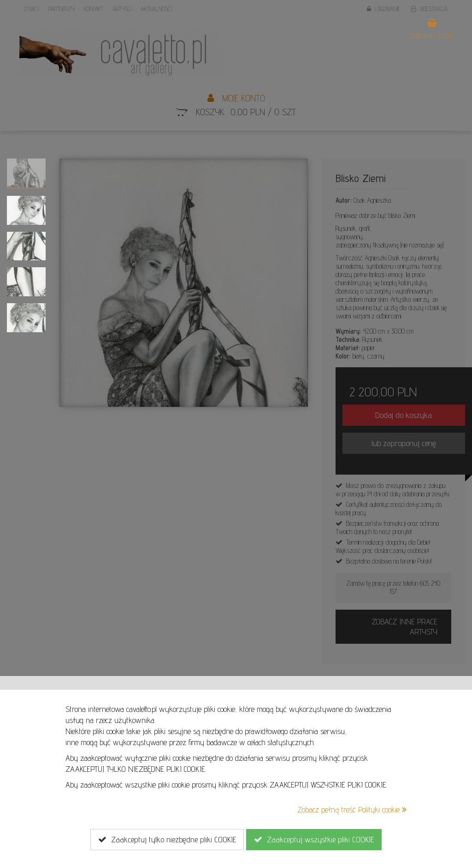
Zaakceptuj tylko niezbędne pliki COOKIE (167, 839)
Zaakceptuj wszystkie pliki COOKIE (314, 839)
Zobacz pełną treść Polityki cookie (352, 809)
